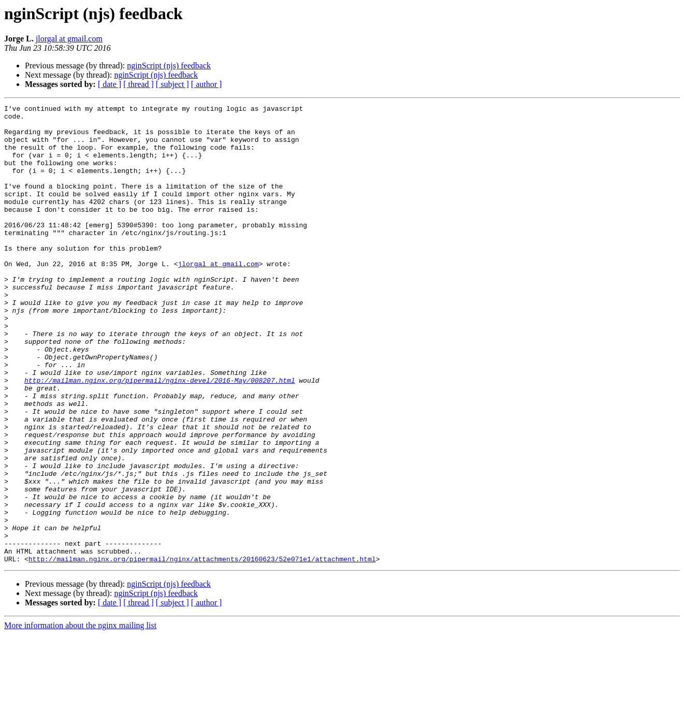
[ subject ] (172, 84)
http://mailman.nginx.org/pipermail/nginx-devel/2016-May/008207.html (159, 436)
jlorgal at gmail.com (69, 38)
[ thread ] (138, 84)
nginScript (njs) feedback (169, 65)
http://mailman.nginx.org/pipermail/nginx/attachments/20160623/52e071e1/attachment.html (202, 650)
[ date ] (109, 84)
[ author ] (206, 84)
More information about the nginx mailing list (80, 717)
